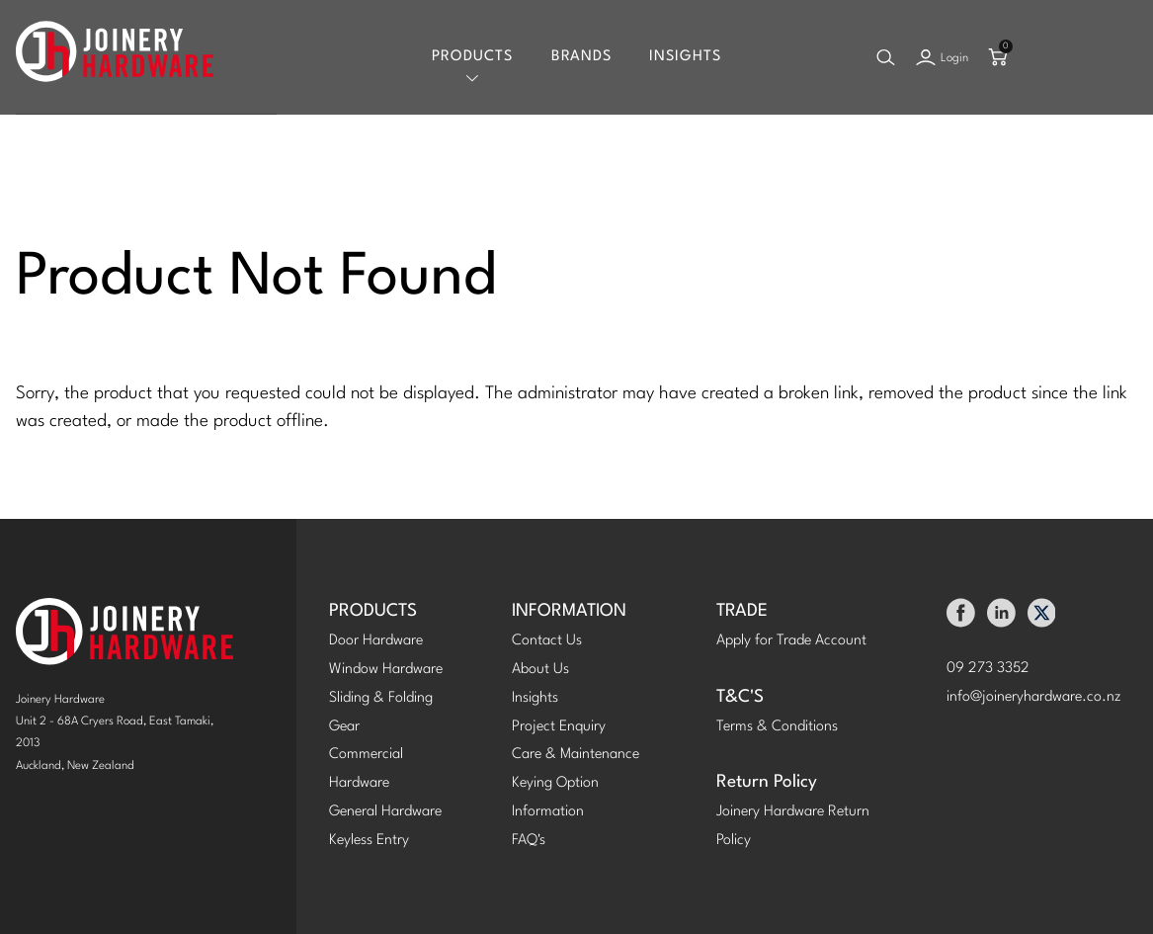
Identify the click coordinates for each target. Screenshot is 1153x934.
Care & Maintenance (575, 754)
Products (472, 56)
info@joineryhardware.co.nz (1034, 697)
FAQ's (528, 840)
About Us (540, 669)
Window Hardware (386, 669)
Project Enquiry (559, 727)
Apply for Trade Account (791, 641)
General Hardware (385, 812)
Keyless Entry (369, 840)
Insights (685, 56)
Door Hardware (376, 641)
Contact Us (547, 641)
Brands (581, 56)
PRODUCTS (373, 611)
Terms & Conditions (777, 727)
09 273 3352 (988, 668)
